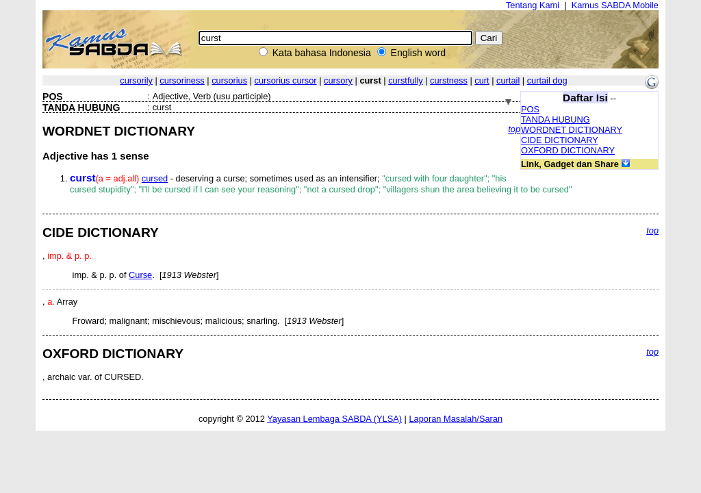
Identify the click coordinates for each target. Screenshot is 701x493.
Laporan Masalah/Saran (455, 419)
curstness (449, 80)
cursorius (229, 80)
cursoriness (182, 80)
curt (481, 80)
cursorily (136, 80)
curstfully (405, 80)
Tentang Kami (532, 5)
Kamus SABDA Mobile (615, 5)
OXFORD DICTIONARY (568, 150)
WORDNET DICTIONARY (571, 130)
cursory (338, 80)
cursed (155, 178)
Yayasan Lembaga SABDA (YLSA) (334, 419)
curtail (508, 80)
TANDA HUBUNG (555, 119)
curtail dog (547, 80)
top (514, 129)
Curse (140, 275)
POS (530, 109)
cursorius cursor (286, 80)
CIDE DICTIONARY (559, 140)
